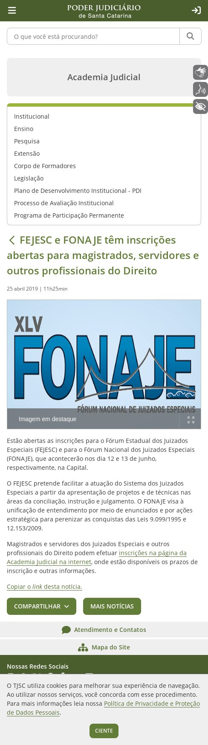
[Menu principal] (12, 10)
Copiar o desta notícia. (44, 586)
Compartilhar (37, 606)
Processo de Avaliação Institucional (64, 203)
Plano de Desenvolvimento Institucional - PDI (78, 190)
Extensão (27, 153)
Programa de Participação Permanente (69, 215)
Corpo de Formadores (45, 166)
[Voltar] (12, 239)
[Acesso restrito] (196, 10)
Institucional (31, 116)
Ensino (23, 129)
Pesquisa (27, 141)
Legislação (28, 178)
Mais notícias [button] (112, 606)
